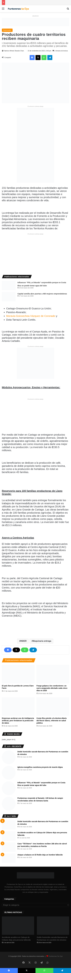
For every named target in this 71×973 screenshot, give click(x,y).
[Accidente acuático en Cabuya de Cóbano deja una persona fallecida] (9, 836)
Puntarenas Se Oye (56, 956)
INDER (23, 641)
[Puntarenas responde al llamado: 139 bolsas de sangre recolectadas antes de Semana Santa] (9, 804)
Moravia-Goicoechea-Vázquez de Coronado (30, 316)
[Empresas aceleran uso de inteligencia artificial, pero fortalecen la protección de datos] (18, 706)
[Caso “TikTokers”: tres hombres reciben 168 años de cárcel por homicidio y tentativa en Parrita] (9, 847)
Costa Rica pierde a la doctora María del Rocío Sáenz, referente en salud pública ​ (51, 720)
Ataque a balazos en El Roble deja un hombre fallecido (40, 855)
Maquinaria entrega (42, 641)
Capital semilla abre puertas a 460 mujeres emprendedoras (42, 294)
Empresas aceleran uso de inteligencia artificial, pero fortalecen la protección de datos (18, 720)
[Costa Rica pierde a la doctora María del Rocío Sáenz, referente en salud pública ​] (52, 706)
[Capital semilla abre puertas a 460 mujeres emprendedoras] (9, 296)
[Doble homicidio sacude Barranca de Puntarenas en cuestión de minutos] (9, 757)
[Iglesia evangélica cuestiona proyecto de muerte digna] (9, 773)
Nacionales (7, 30)
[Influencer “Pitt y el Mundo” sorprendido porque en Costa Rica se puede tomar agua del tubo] (9, 285)
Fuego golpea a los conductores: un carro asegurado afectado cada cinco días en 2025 (51, 688)
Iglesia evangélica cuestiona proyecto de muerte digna (40, 767)
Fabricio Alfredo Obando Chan (14, 51)
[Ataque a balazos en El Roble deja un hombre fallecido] (9, 858)
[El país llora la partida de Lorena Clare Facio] (18, 674)
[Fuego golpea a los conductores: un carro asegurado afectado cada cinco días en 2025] (52, 674)
